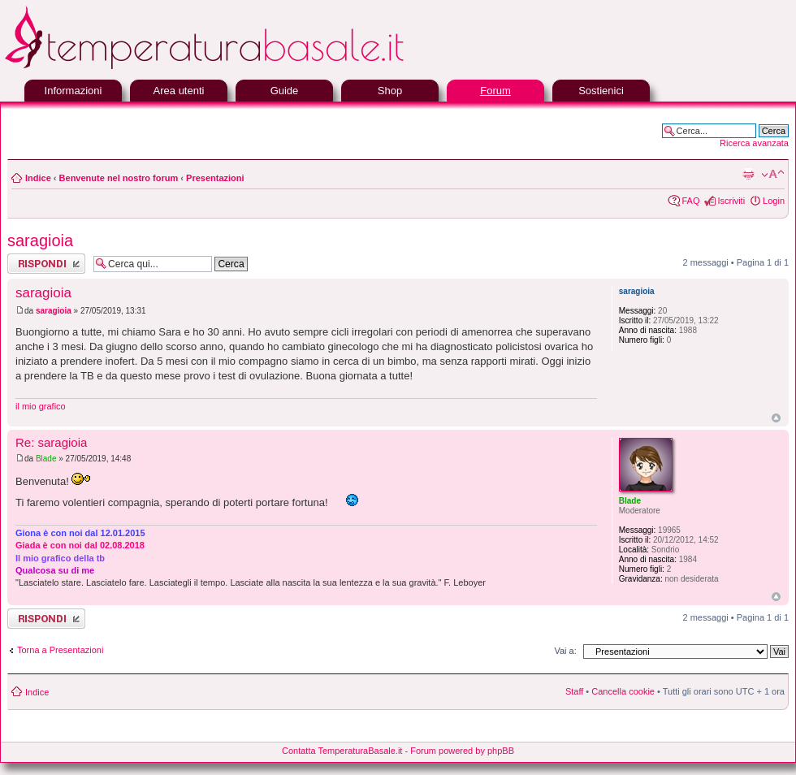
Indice (38, 178)
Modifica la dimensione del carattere (773, 174)
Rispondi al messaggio (46, 263)
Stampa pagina (748, 174)
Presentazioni (215, 178)
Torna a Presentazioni (60, 650)
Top (776, 417)
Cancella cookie (623, 691)
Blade (46, 458)
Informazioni (73, 90)
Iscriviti (731, 201)
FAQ (690, 201)
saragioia (40, 240)
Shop (390, 90)
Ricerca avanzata (754, 143)
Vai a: (565, 651)
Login (774, 201)
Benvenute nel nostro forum (119, 178)
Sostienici (601, 90)
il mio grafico (40, 406)
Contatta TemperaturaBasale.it (342, 751)
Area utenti (179, 90)
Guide (284, 90)
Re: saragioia (51, 442)
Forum (495, 90)
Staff (574, 691)
